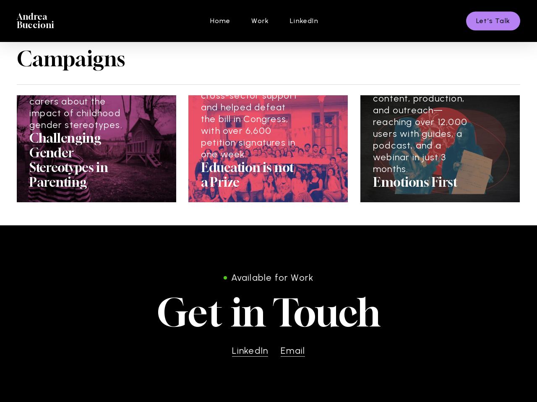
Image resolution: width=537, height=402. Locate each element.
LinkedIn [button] (250, 350)
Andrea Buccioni (36, 21)
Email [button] (293, 350)
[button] (269, 313)
